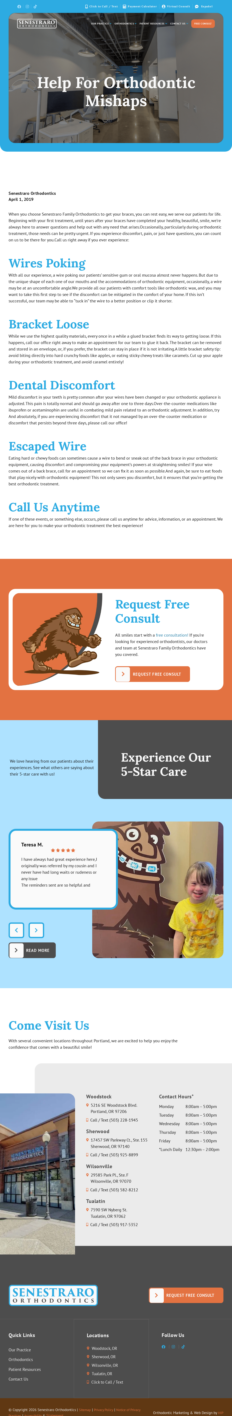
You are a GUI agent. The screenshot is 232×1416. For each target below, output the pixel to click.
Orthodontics (125, 23)
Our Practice (101, 23)
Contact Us (179, 23)
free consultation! (172, 635)
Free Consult (203, 23)
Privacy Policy (111, 1410)
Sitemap (90, 1410)
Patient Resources (153, 23)
